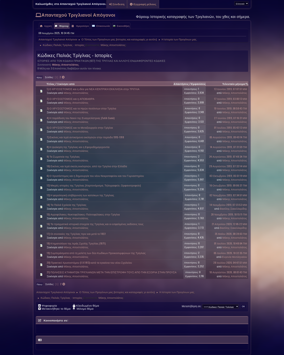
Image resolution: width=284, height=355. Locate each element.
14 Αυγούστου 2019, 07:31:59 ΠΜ (228, 147)
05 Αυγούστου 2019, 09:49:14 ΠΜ (228, 137)
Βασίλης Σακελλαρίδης (233, 208)
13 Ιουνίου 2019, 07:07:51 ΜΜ (230, 89)
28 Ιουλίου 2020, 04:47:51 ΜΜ (230, 262)
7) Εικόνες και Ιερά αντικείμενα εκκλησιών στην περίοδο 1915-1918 (85, 137)
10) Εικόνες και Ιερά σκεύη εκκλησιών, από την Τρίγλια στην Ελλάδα (87, 166)
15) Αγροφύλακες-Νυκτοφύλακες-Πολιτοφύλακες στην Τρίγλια (83, 214)
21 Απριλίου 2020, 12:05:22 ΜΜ (229, 224)
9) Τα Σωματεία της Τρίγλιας (63, 156)
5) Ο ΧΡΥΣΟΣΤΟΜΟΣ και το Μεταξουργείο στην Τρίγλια (80, 127)
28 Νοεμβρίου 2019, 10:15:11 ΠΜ (229, 214)
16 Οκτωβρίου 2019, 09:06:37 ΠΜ (228, 185)
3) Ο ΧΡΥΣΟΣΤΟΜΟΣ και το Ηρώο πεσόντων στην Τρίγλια (81, 108)
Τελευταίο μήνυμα (235, 84)
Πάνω (39, 284)
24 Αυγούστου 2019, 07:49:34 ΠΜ (228, 156)
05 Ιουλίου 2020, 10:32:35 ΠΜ (230, 253)
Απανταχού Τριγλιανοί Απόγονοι (78, 14)
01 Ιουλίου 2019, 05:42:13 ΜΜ (230, 127)
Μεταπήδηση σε (191, 306)
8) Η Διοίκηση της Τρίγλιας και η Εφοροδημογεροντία (78, 147)
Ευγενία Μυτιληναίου (234, 257)
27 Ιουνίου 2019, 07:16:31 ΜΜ (230, 118)
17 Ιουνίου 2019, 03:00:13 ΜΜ (230, 99)
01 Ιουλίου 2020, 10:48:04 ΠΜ (230, 243)
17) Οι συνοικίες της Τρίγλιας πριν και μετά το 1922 (76, 234)
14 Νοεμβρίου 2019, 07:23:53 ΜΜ (228, 205)
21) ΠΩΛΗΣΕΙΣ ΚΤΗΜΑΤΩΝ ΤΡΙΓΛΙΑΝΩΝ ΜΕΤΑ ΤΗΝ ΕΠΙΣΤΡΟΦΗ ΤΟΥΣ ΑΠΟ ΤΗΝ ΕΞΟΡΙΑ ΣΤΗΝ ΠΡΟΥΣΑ (112, 272)
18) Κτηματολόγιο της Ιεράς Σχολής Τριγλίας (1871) (76, 243)
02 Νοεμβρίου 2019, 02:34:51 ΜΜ (228, 195)
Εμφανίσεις (198, 84)
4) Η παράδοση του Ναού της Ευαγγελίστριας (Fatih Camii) (81, 118)
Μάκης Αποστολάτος (113, 45)
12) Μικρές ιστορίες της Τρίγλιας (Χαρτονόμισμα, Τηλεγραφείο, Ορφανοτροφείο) (94, 185)
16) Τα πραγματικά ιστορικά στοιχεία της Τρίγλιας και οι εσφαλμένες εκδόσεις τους (95, 224)
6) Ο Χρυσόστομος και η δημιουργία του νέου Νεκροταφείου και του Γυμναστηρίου (95, 176)
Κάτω (39, 77)
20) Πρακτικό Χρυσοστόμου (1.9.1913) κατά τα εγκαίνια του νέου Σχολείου (89, 262)
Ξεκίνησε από (66, 84)
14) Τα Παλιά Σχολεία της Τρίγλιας (66, 205)
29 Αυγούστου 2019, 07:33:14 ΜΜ (228, 166)
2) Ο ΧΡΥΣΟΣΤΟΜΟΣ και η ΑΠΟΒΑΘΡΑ (70, 99)
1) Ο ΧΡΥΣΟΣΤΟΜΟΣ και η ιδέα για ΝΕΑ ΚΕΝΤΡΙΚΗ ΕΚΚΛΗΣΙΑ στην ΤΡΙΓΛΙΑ (93, 89)
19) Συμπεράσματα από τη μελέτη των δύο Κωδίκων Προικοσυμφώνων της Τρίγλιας (96, 253)
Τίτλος (51, 84)
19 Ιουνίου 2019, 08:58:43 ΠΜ (230, 108)
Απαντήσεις (181, 84)
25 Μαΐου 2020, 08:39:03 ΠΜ (231, 234)
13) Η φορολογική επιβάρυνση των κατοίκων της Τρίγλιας (80, 195)
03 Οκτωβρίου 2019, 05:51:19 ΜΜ (228, 176)
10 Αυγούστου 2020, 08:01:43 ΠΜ (228, 272)
